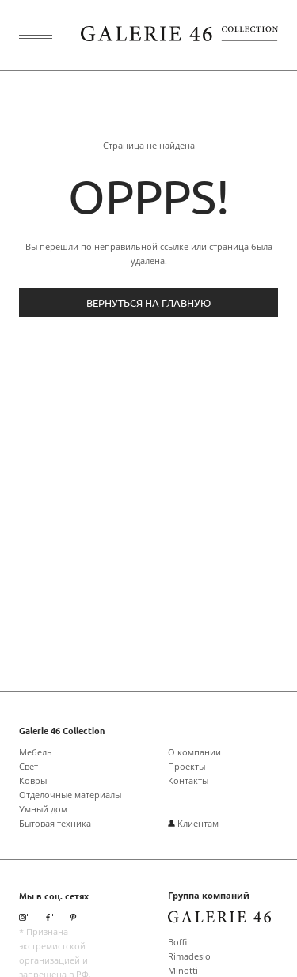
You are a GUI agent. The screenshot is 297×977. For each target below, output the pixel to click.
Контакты (188, 780)
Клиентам (193, 823)
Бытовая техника (55, 823)
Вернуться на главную (148, 302)
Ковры (33, 780)
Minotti (183, 970)
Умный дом (43, 809)
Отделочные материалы (70, 795)
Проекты (186, 766)
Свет (28, 766)
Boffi (177, 942)
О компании (194, 752)
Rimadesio (189, 956)
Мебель (35, 752)
